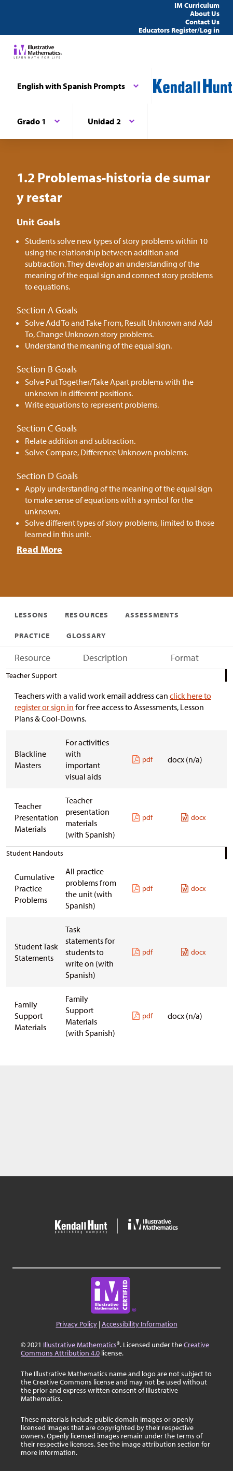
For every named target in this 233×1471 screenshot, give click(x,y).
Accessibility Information (139, 1324)
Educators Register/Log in (179, 30)
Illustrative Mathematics (80, 1344)
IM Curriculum (197, 5)
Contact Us (202, 22)
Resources (86, 614)
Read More (39, 549)
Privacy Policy (76, 1324)
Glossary (85, 635)
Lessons (31, 614)
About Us (205, 13)
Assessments (152, 614)
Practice (32, 635)
